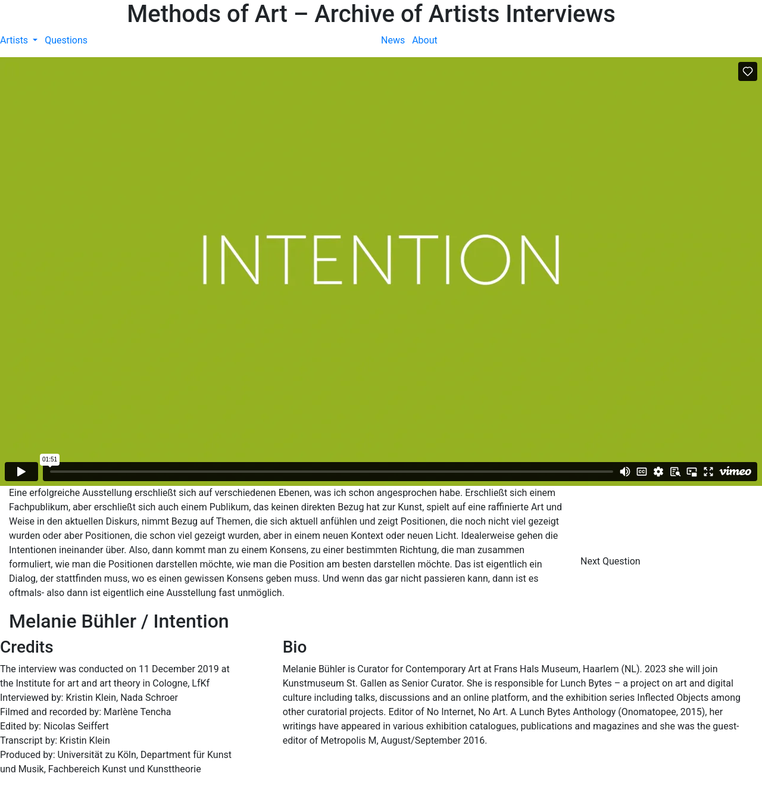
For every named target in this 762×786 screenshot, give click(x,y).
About (425, 40)
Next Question (611, 561)
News (393, 40)
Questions (66, 40)
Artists (15, 40)
